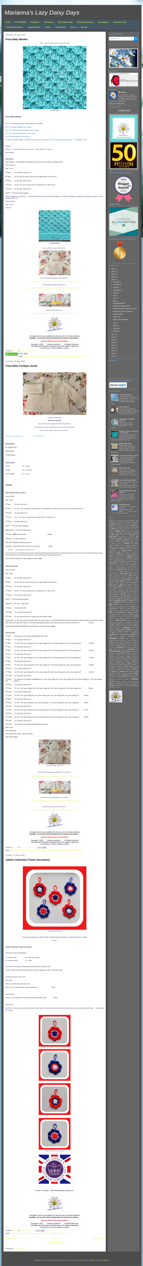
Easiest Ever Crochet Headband (123, 311)
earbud (129, 584)
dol (133, 577)
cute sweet (131, 571)
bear (133, 539)
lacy (118, 624)
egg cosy (135, 588)
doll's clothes (126, 579)
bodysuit (134, 545)
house (136, 614)
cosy (117, 568)
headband (121, 612)
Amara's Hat (116, 317)
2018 (113, 342)
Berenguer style (125, 541)
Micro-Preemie (120, 629)
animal (126, 527)
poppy (123, 645)
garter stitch (120, 598)
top (113, 675)
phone (127, 642)
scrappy (136, 658)
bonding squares (119, 547)
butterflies (126, 552)
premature (131, 649)
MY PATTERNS (20, 22)
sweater (113, 671)
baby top (124, 534)
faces (127, 591)
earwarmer (112, 586)
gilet (131, 602)
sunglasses (135, 669)
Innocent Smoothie (127, 616)
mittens (129, 629)
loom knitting (128, 625)
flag (110, 596)
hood (112, 614)
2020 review (135, 522)
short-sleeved (119, 661)
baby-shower (113, 536)
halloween (133, 606)
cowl (128, 568)
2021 (113, 334)
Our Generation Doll (120, 640)
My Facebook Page (65, 22)
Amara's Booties (118, 314)
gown (127, 604)
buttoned (111, 554)
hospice (124, 614)
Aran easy (127, 528)
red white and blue (65, 1233)
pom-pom (111, 645)
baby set (29, 356)
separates (133, 659)
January (115, 331)
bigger (113, 543)
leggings (136, 624)
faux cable (123, 593)
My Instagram (103, 22)
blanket (44, 356)
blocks (122, 545)
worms (126, 685)
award (111, 531)
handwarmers (113, 608)
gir (135, 602)
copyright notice (120, 566)
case (137, 556)
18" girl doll (112, 520)
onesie (111, 640)
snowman (111, 666)
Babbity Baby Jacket (125, 443)
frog (121, 596)
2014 (113, 353)
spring (136, 666)
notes (126, 638)
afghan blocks (121, 523)
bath (129, 538)
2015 (113, 350)
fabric (115, 591)
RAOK (118, 654)
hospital (130, 614)
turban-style (112, 679)
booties (122, 548)
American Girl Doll (124, 525)
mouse (120, 632)
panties (134, 640)
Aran (121, 528)
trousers (123, 676)
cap (116, 556)
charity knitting (119, 559)
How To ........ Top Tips (79, 27)
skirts (123, 663)
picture (113, 644)
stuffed (128, 669)
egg (130, 588)
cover (123, 568)
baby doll (118, 533)
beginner (117, 541)
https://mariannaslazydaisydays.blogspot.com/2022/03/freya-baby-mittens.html (54, 313)
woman (111, 685)
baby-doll (132, 535)
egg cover (113, 589)
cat (112, 558)
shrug (134, 661)
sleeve (114, 664)
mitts (119, 631)
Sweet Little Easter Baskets (127, 480)
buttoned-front (120, 554)
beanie (126, 540)
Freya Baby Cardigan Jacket (21, 365)
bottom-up (41, 850)
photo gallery (134, 642)
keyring (134, 618)
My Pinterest (49, 22)
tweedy (120, 679)
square (113, 668)
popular (129, 645)
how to (113, 616)
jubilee (56, 1233)
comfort (111, 566)
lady (123, 624)
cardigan (48, 850)
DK (54, 356)
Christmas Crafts (119, 22)
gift (67, 356)
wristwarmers (134, 685)
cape (120, 556)
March (115, 325)
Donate (48, 27)
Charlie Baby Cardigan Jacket (128, 456)
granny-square (112, 606)
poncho (118, 645)
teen (136, 671)
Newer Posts (10, 1238)
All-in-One (112, 525)
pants (110, 642)
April (114, 323)
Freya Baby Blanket (16, 39)
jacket (136, 616)
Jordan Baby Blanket (125, 394)
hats (110, 612)
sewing (111, 661)
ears (135, 584)
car (124, 556)
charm (127, 559)
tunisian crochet (132, 676)
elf (132, 589)
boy (48, 356)
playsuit (134, 644)
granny (134, 604)
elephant (128, 589)
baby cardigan (18, 850)
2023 (113, 277)
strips (123, 669)
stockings (111, 669)
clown (116, 564)
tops (133, 675)
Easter (120, 586)
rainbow (134, 653)
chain (123, 558)
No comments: (29, 351)
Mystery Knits (60, 27)
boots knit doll (132, 548)
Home (8, 22)
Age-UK (129, 523)
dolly (117, 582)
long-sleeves (119, 625)
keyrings (111, 620)
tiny (129, 673)
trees (117, 676)
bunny (134, 550)
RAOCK (111, 654)
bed (137, 539)
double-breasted (113, 584)
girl (69, 356)
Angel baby (112, 527)
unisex (84, 356)
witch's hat (133, 683)
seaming (113, 659)
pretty (77, 850)
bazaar (118, 540)
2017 (113, 345)
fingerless (123, 594)
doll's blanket (116, 579)
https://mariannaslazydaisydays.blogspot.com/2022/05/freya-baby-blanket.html (54, 809)
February (116, 328)
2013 (113, 356)
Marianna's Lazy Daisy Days (41, 12)
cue (112, 571)
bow (119, 550)
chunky (134, 563)
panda (129, 640)
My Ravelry (35, 22)
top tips (118, 675)
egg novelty (121, 589)
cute (51, 356)
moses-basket (134, 631)
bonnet (128, 547)
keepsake (127, 618)
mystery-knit (132, 634)
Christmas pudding (124, 563)
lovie (134, 625)
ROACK (111, 658)
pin (129, 644)
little (112, 625)
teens (113, 673)
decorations (117, 575)
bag (137, 536)
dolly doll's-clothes (124, 582)
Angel (133, 525)
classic (111, 564)
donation (133, 582)
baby (24, 356)
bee (112, 541)
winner (126, 683)
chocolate (122, 561)
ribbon (134, 656)
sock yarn (118, 666)
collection (133, 564)
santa (123, 658)
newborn (72, 850)
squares (120, 668)
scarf (129, 658)
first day (130, 594)
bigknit (119, 543)
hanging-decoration (124, 610)
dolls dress (130, 581)
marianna (123, 92)
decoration (30, 1233)
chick (110, 561)
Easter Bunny (129, 586)
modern (127, 631)
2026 (113, 269)
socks (124, 666)
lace (112, 624)
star (127, 668)
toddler (136, 673)
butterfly (134, 552)
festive (111, 594)
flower (39, 1233)
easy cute (124, 588)
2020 (113, 337)
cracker (134, 568)
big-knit (136, 541)
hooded (118, 614)
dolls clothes (120, 581)
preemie (120, 647)
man (110, 627)
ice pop (118, 616)
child (115, 561)
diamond (125, 575)
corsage (111, 568)
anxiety (131, 527)
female (134, 593)
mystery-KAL (123, 634)
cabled (134, 554)
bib (131, 541)
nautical (122, 636)
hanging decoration (131, 608)
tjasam (93, 1260)
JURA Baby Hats (124, 504)
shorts (127, 661)
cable (128, 554)
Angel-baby (120, 527)
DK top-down (122, 577)
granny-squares (123, 606)
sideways (111, 663)
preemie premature (131, 647)
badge (131, 536)
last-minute (129, 624)
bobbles (128, 545)
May (114, 301)
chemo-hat (133, 559)
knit (117, 620)
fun (43, 1233)
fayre (130, 593)
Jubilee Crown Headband (120, 319)
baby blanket (130, 531)
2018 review (127, 522)
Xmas (112, 687)
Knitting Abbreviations (14, 27)
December (116, 282)
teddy (130, 671)
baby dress (128, 533)
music (126, 632)
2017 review (119, 522)
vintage (111, 684)
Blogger (106, 1260)
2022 (113, 279)
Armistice (134, 528)
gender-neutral (60, 356)
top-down (125, 675)
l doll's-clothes (128, 622)
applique (113, 528)
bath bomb (135, 538)
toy (137, 675)
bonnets (136, 547)
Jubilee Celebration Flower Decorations (27, 859)
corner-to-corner (132, 566)
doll (137, 577)
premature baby (115, 651)
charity (129, 558)
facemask (121, 591)
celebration (13, 1233)
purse (117, 653)
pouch (134, 645)
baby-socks (124, 536)
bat (125, 538)
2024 (113, 274)
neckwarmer (131, 636)
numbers (133, 638)
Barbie (114, 538)
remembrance (112, 656)
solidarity (131, 666)
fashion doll (133, 591)
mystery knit (113, 634)
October (115, 287)
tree (113, 676)
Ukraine (127, 679)
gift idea (117, 602)
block (116, 545)
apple (136, 527)
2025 (113, 271)
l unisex (136, 622)
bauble (112, 539)
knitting (128, 620)
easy (35, 1233)
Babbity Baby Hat (124, 468)
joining (115, 618)
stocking (133, 668)
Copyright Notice (34, 27)
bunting (111, 553)
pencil (116, 642)
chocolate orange (132, 561)
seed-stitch (126, 659)
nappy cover (112, 636)
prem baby (121, 649)
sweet (79, 356)
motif (112, 633)
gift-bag (126, 602)
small (120, 664)
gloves (121, 604)
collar (127, 564)
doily (128, 577)
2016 (113, 348)
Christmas (112, 563)
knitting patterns (119, 622)
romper (117, 658)
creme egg (112, 569)
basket (120, 538)
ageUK (134, 523)
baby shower (37, 356)
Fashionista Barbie (113, 593)
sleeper (129, 663)
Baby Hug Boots (124, 407)
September (116, 290)
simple (118, 663)
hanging (122, 608)
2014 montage (129, 520)
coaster (122, 564)
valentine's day (125, 681)
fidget (116, 594)
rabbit (128, 653)
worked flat (120, 685)
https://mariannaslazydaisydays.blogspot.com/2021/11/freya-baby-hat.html (55, 281)
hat (133, 610)
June (114, 298)
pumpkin (111, 653)
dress (121, 584)
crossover (130, 569)
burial (118, 553)
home (136, 612)
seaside (119, 659)
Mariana (117, 627)
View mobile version (54, 1243)
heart (129, 612)
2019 (113, 340)
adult (112, 524)
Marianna (74, 356)
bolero (111, 547)
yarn (117, 687)
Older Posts (99, 1238)
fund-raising (133, 596)
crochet (20, 1233)
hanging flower (49, 1233)
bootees (113, 548)
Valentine (117, 681)
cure (116, 571)
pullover (134, 651)
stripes (117, 669)
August (115, 293)
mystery (133, 633)
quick (122, 653)
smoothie (134, 664)
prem (110, 649)
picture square (122, 644)
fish (135, 594)
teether (119, 673)
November (116, 284)
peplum (122, 642)
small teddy (127, 664)
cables (111, 556)
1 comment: (29, 1230)
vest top (134, 682)
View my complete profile (117, 103)
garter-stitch (129, 598)
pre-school (111, 647)
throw (124, 673)
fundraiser (111, 598)
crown (136, 569)
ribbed (128, 656)
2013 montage (120, 520)
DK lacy (115, 577)
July (114, 295)
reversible (121, 656)
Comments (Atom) (19, 1248)
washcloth (119, 684)
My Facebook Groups (85, 22)
